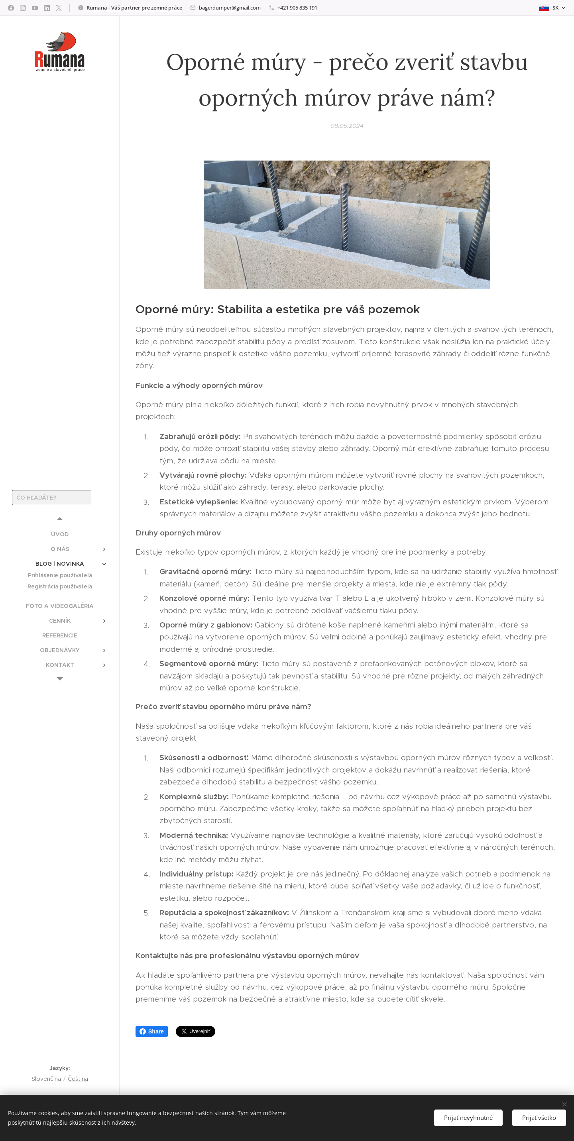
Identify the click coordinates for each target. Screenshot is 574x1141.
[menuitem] (59, 534)
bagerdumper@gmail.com (230, 7)
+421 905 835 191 (297, 7)
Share (152, 1031)
